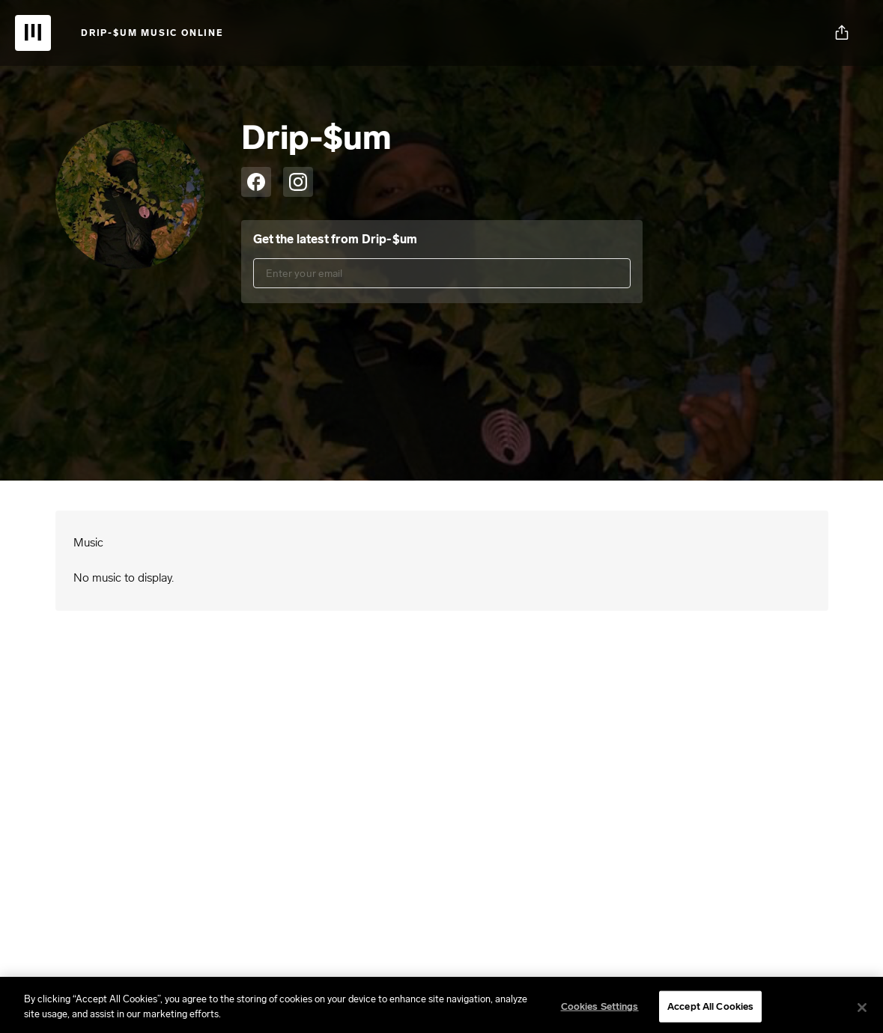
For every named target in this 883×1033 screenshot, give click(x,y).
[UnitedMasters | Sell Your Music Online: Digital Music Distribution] (33, 33)
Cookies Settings (600, 1011)
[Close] (862, 1012)
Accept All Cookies (710, 1011)
